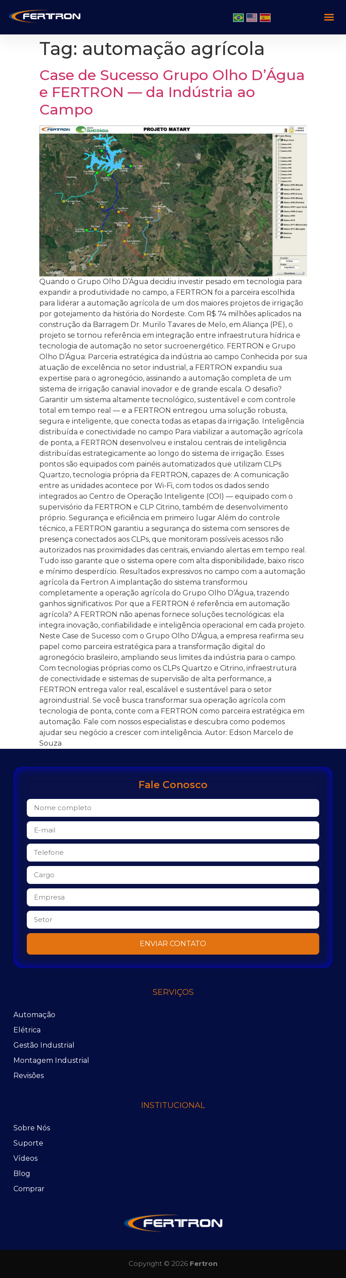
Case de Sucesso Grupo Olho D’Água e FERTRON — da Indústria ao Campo (172, 92)
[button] (329, 17)
